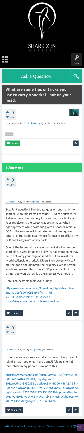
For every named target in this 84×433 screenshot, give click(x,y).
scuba (9, 134)
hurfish (47, 123)
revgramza (34, 202)
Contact (20, 426)
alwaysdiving (35, 349)
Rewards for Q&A (68, 426)
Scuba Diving (34, 123)
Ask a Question (36, 76)
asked (8, 123)
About (9, 426)
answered (9, 202)
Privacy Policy (36, 426)
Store (50, 426)
